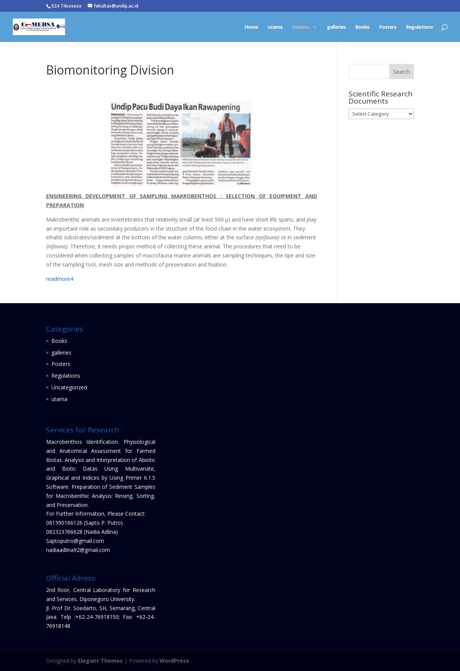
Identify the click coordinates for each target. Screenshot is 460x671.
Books (362, 27)
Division (301, 27)
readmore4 (59, 278)
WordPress (174, 660)
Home (251, 27)
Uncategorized (69, 387)
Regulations (419, 27)
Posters (387, 27)
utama (275, 27)
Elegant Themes (100, 660)
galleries (336, 27)
